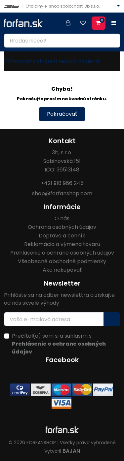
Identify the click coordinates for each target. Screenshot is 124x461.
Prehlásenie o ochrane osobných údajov (62, 253)
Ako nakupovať (62, 270)
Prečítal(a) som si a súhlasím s (59, 343)
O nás (62, 218)
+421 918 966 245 (62, 183)
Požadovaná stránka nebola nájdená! (52, 61)
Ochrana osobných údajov (62, 227)
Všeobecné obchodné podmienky (62, 261)
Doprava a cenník (62, 235)
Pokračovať (62, 114)
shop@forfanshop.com (62, 193)
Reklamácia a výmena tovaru (62, 244)
